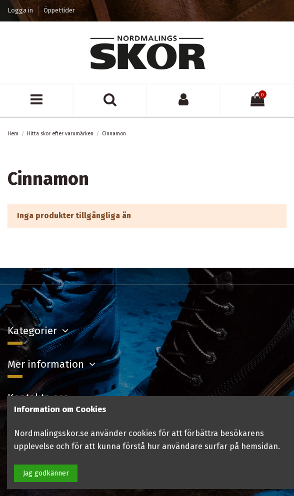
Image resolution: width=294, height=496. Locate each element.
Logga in (21, 10)
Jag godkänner (46, 473)
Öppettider (59, 10)
